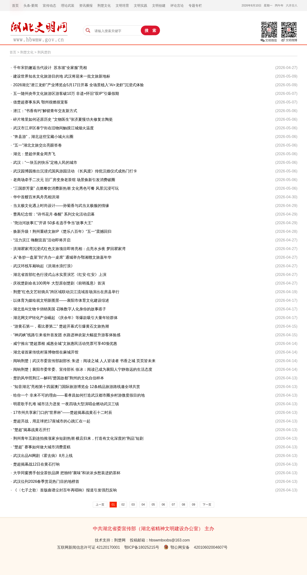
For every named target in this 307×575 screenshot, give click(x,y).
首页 (13, 52)
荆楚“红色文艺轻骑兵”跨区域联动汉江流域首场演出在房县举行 (66, 292)
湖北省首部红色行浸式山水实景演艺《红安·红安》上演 (59, 275)
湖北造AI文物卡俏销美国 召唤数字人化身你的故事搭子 (59, 309)
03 (133, 504)
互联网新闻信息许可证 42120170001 (88, 547)
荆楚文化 (27, 52)
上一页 (100, 504)
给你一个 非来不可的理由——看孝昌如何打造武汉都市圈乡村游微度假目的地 (79, 395)
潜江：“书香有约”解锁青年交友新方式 (45, 111)
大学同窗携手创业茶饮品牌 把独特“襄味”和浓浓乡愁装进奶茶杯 (66, 473)
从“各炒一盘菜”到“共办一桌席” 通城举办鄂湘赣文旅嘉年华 (62, 257)
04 (143, 504)
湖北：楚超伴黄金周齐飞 (34, 154)
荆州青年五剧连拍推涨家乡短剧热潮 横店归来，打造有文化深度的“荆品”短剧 (78, 438)
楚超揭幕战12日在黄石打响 (36, 464)
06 (163, 504)
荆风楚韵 (44, 52)
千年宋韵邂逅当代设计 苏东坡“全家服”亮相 (50, 68)
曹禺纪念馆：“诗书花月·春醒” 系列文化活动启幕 (54, 214)
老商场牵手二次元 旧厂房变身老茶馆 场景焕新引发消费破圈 (64, 180)
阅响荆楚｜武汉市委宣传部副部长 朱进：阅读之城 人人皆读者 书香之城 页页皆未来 (84, 361)
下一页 (207, 504)
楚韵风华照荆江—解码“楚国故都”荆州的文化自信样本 (58, 378)
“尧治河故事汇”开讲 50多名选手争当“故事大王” (53, 223)
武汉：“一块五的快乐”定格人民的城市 (45, 162)
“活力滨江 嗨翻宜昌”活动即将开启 (42, 240)
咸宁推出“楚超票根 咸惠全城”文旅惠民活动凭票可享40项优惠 (65, 344)
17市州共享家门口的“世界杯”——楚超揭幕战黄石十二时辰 (62, 412)
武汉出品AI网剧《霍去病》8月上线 (43, 456)
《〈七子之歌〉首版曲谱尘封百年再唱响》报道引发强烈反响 (65, 490)
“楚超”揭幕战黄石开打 (31, 430)
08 (183, 504)
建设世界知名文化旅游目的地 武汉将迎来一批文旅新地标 (61, 76)
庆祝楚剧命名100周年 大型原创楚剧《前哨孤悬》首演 (59, 283)
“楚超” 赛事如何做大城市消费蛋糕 (42, 447)
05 (153, 504)
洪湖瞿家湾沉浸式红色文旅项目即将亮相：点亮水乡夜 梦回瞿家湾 (69, 249)
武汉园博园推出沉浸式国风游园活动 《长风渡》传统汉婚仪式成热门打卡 (75, 171)
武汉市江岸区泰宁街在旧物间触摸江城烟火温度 (53, 128)
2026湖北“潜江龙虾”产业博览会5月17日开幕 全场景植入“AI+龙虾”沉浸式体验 (78, 85)
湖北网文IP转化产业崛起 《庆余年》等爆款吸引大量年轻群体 (65, 318)
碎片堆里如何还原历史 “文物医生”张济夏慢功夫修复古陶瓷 (63, 119)
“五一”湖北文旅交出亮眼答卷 (37, 145)
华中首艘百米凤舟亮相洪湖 (36, 197)
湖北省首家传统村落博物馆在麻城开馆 (45, 352)
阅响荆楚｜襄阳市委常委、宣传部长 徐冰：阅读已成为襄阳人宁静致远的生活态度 (82, 369)
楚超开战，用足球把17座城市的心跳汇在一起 (51, 421)
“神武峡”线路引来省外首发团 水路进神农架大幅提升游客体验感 (66, 335)
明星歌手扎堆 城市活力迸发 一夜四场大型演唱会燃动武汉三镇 (66, 404)
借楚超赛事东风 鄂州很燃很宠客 (40, 102)
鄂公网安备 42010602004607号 (196, 547)
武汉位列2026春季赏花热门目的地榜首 (46, 481)
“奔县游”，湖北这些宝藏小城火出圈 (43, 137)
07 (173, 504)
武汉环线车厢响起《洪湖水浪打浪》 (44, 266)
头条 (27, 5)
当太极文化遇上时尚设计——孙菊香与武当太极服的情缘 (61, 206)
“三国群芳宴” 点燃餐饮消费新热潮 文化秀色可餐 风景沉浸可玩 (66, 188)
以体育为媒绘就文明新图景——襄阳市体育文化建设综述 (61, 300)
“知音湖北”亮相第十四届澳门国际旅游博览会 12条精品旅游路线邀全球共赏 (76, 387)
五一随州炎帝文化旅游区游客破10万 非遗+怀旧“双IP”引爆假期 (66, 93)
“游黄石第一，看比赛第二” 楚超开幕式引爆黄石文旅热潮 (61, 326)
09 (193, 504)
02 (122, 504)
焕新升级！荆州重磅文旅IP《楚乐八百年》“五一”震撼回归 (62, 231)
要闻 (34, 5)
